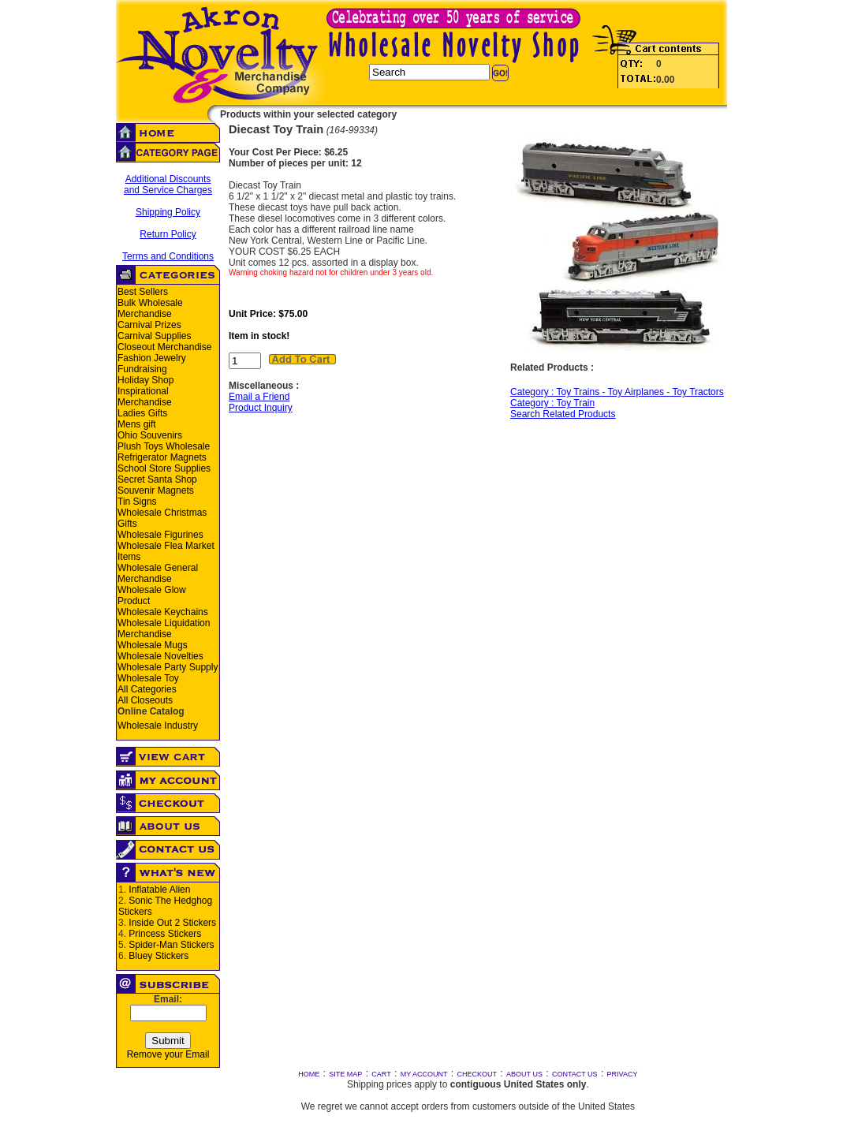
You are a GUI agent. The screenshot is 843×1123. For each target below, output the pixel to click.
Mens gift (136, 424)
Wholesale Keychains (162, 611)
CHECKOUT (477, 1074)
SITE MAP (345, 1074)
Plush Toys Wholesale (163, 446)
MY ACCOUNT (424, 1074)
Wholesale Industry (157, 725)
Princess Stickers (165, 933)
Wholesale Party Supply (167, 667)
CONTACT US (575, 1074)
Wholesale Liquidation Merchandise (163, 628)
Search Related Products (562, 414)
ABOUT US (524, 1074)
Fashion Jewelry (151, 358)
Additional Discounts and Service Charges (168, 184)
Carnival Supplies (154, 335)
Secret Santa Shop (157, 479)
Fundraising (142, 369)
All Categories (147, 689)
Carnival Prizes (149, 324)
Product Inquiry (261, 407)
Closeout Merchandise (164, 347)
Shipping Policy (168, 212)
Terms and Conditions (168, 256)
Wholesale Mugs (152, 645)
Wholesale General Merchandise (157, 573)
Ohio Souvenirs (149, 435)
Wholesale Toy (148, 678)
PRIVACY (622, 1074)
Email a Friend (259, 396)
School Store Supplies (164, 468)
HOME (308, 1074)
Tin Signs (137, 501)
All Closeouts (145, 700)
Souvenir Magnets (155, 490)
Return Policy (168, 234)
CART (380, 1074)
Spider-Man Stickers (171, 944)
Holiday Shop (145, 380)
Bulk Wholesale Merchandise (150, 308)
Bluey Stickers (158, 955)
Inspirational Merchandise (144, 397)
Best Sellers (142, 291)
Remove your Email (168, 1054)
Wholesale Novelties (160, 656)
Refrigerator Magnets (162, 457)
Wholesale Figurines (160, 534)
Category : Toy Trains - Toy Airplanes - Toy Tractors (617, 391)
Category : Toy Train (552, 403)
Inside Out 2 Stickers (172, 922)
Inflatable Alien (159, 889)
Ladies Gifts (142, 413)
